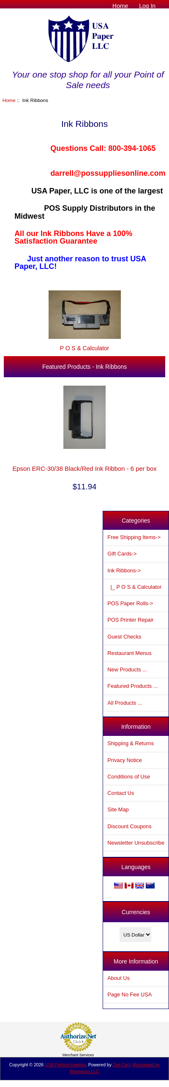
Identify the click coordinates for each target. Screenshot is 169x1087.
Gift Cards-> (121, 553)
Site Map (117, 809)
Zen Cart (121, 1065)
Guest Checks (124, 636)
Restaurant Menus (129, 653)
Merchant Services (78, 1055)
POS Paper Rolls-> (130, 603)
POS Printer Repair (130, 620)
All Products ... (124, 703)
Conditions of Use (128, 776)
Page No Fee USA (129, 994)
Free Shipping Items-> (134, 537)
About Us (118, 978)
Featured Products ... (132, 686)
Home (120, 6)
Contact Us (120, 793)
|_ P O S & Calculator (134, 587)
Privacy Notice (124, 760)
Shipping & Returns (130, 743)
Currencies (136, 912)
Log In (147, 6)
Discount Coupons (129, 826)
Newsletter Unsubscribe (135, 843)
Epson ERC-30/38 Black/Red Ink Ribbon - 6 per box (84, 468)
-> (124, 570)
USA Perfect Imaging (65, 1065)
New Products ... (127, 669)
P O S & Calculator (85, 345)
